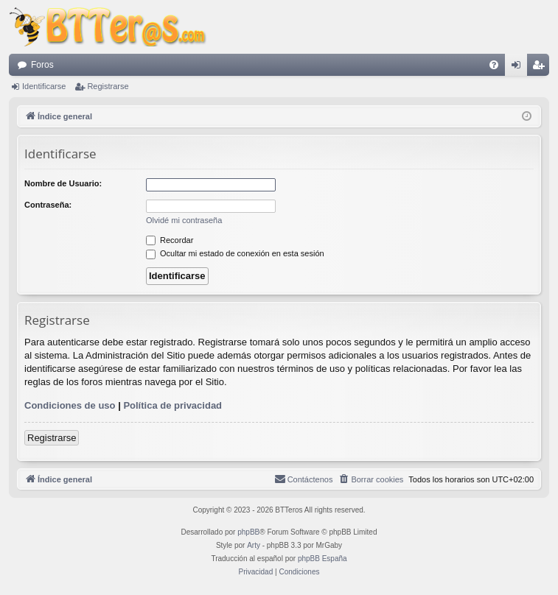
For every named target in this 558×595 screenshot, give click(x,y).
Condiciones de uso (70, 405)
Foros (42, 65)
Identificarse (44, 86)
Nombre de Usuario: (63, 183)
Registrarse (107, 86)
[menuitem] (494, 65)
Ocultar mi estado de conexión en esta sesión (235, 253)
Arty (253, 545)
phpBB (248, 532)
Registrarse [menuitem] (541, 68)
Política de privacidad (172, 405)
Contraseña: (48, 204)
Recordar (169, 240)
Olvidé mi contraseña (184, 220)
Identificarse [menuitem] (519, 68)
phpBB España (322, 558)
